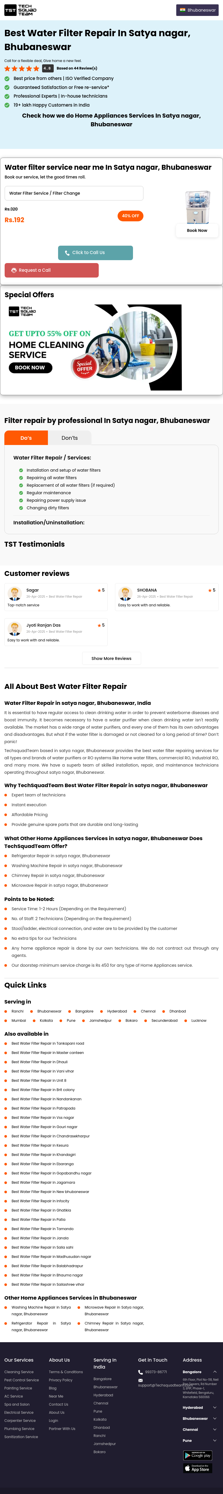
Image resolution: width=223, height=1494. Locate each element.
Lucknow (199, 1003)
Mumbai (19, 1003)
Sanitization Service (21, 1419)
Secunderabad (165, 1003)
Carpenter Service (20, 1403)
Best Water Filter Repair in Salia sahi (42, 1229)
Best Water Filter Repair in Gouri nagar (45, 1109)
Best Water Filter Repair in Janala (40, 1220)
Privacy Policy (61, 1362)
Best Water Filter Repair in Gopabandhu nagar (51, 1155)
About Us (57, 1395)
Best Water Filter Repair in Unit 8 (39, 1063)
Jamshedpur (100, 1003)
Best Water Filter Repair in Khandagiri (43, 1137)
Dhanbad (178, 993)
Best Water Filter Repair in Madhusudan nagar (51, 1239)
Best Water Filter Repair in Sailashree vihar (48, 1267)
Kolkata (46, 1003)
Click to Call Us (89, 252)
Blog (53, 1370)
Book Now (197, 230)
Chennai (148, 993)
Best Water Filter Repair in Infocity (40, 1183)
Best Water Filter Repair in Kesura (40, 1127)
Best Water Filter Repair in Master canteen (48, 1035)
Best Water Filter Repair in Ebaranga (43, 1146)
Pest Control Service (21, 1362)
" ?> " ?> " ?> (74, 193)
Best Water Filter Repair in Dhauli (40, 1044)
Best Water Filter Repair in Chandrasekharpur (51, 1118)
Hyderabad (117, 993)
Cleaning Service (19, 1354)
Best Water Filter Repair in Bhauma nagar (47, 1257)
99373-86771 (156, 1354)
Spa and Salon (17, 1386)
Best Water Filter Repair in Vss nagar (43, 1100)
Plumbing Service (19, 1411)
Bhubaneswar (49, 993)
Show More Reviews (111, 641)
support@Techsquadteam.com (165, 1367)
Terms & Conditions (66, 1354)
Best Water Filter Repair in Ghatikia (41, 1192)
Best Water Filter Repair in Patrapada (43, 1090)
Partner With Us (62, 1411)
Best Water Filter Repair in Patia (38, 1202)
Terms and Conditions (196, 1479)
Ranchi (18, 993)
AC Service (13, 1378)
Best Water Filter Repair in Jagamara (43, 1165)
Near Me (56, 1378)
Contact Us (58, 1386)
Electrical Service (19, 1395)
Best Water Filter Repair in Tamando (42, 1211)
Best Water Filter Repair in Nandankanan (47, 1081)
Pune (71, 1003)
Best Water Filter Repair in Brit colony (43, 1072)
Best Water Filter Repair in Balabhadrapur (47, 1248)
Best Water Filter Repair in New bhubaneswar (50, 1174)
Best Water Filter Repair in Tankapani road (48, 1026)
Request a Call (158, 253)
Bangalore (84, 993)
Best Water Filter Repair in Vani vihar (43, 1053)
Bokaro (132, 1003)
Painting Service (18, 1370)
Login (53, 1403)
